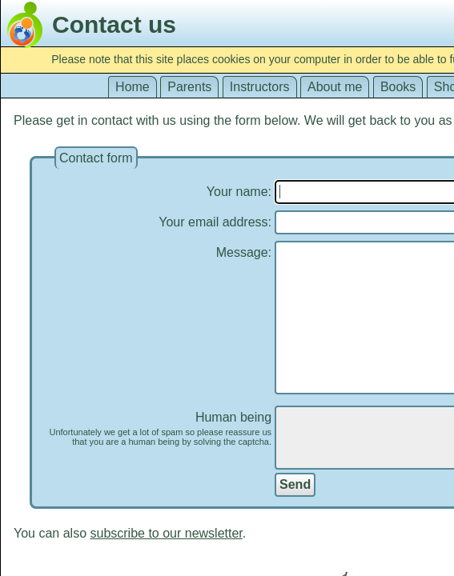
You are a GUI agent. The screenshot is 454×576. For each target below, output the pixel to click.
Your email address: (215, 222)
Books (398, 87)
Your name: (239, 191)
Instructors (260, 87)
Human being (154, 428)
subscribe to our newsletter (166, 533)
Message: (243, 252)
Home (132, 87)
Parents (189, 87)
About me (334, 87)
